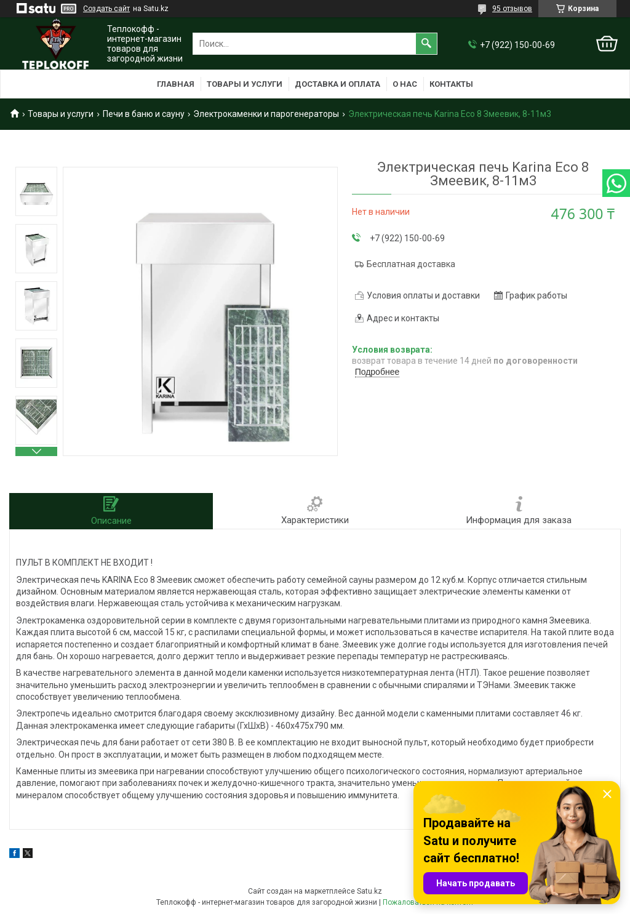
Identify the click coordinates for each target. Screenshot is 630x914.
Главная (175, 84)
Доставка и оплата (337, 84)
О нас (405, 84)
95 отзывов (512, 8)
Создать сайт (106, 8)
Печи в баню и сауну (144, 114)
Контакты (451, 84)
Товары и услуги (244, 84)
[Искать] (426, 43)
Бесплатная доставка (411, 264)
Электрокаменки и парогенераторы (266, 114)
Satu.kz (369, 891)
